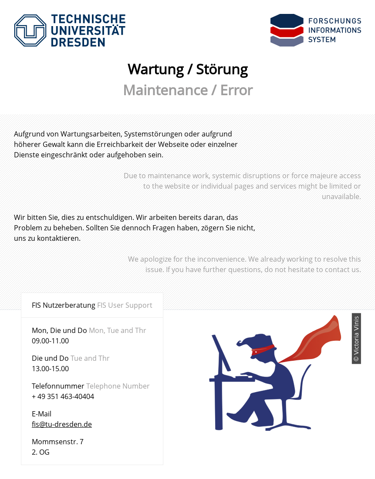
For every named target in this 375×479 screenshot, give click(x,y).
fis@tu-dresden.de (62, 424)
